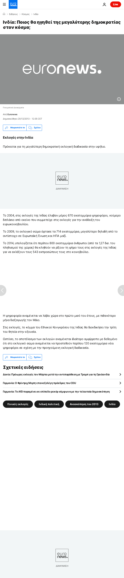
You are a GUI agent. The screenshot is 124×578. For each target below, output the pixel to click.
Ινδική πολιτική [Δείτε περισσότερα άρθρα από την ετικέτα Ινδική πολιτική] (49, 403)
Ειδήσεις (13, 14)
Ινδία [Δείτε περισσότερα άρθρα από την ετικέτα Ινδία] (112, 403)
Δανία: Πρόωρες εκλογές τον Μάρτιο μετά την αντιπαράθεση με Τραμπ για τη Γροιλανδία (56, 374)
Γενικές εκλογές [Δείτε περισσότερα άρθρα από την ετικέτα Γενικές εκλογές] (17, 403)
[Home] (4, 14)
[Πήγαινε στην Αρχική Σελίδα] (13, 4)
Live (115, 4)
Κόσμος (25, 14)
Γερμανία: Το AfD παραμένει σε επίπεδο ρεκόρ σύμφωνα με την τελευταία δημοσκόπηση (56, 391)
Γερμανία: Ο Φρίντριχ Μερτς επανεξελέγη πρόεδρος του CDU (39, 382)
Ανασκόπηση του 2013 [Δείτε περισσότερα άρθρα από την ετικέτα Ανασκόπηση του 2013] (84, 403)
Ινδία (35, 14)
